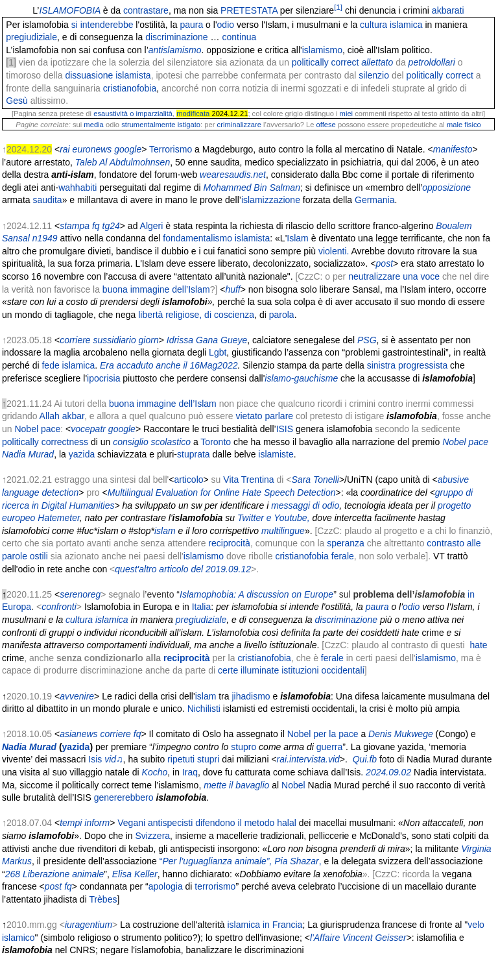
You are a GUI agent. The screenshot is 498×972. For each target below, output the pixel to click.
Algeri (151, 226)
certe (228, 670)
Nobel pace (37, 429)
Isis (95, 759)
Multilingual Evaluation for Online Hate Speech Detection (222, 492)
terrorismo (215, 886)
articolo (188, 479)
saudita (47, 200)
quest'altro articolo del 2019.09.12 (183, 569)
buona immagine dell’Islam (156, 289)
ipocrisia (103, 378)
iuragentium (88, 924)
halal (286, 823)
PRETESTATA (249, 10)
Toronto (215, 442)
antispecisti (170, 823)
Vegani (131, 823)
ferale (342, 556)
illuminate (260, 670)
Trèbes (103, 899)
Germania (374, 200)
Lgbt (217, 352)
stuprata (193, 454)
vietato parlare (264, 416)
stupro (243, 747)
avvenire (77, 696)
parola (281, 315)
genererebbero (124, 797)
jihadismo (250, 696)
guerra (329, 747)
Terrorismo (170, 149)
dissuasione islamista (107, 75)
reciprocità (229, 543)
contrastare (146, 10)
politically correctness (45, 442)
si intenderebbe (102, 24)
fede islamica (68, 365)
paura (191, 24)
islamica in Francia (264, 924)
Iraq (190, 772)
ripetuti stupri (193, 759)
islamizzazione (270, 200)
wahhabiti (77, 187)
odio (225, 24)
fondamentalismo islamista (216, 238)
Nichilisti (203, 708)
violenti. (333, 251)
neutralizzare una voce (394, 276)
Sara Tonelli (315, 479)
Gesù (16, 100)
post (53, 886)
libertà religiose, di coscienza (196, 315)
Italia (201, 606)
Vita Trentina (248, 479)
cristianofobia (130, 88)
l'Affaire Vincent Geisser (358, 937)
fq (68, 886)
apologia (165, 886)
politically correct (325, 62)
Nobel (299, 734)
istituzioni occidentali (322, 670)
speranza (345, 543)
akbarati (448, 10)
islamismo (204, 556)
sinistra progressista (407, 365)
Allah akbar (62, 416)
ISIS (284, 429)
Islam (297, 238)
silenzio (374, 75)
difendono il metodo (234, 823)
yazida (82, 454)
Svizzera (152, 836)
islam (206, 696)
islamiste (275, 454)
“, (241, 861)
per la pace (335, 734)
